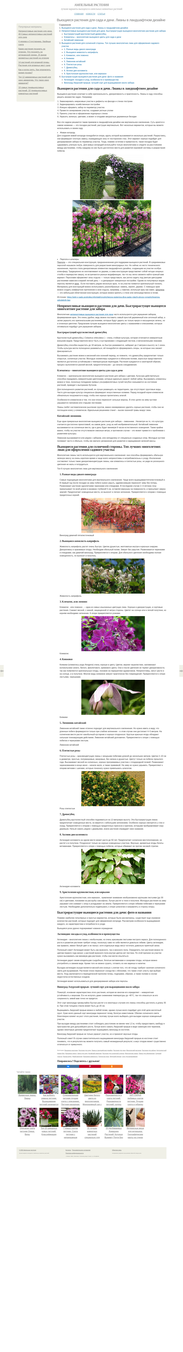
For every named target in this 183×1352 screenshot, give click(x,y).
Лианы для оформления (147, 1053)
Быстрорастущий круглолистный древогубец (85, 34)
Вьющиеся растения (71, 1050)
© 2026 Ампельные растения (27, 1150)
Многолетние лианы (131, 1053)
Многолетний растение (133, 1050)
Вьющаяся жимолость (90, 1056)
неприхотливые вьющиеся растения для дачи (91, 314)
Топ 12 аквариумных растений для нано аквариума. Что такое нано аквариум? (34, 80)
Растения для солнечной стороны (113, 1053)
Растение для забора (149, 1050)
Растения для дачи (119, 1050)
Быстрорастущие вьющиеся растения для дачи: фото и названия (92, 77)
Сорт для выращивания (130, 1056)
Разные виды (67, 1056)
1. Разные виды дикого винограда (80, 49)
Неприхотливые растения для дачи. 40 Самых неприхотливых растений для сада (35, 34)
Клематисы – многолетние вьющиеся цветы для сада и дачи (92, 37)
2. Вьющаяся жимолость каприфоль (81, 52)
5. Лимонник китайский (74, 61)
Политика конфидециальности (75, 1153)
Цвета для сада (82, 1053)
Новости (90, 13)
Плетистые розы (103, 1056)
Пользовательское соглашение (81, 1150)
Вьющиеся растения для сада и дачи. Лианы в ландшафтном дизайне (95, 28)
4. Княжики (69, 58)
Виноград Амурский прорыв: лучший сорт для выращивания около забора (99, 83)
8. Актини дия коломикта (75, 70)
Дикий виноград (77, 1056)
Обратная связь (116, 1150)
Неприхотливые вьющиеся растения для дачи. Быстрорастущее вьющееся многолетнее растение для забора (114, 31)
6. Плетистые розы (73, 64)
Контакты (68, 1150)
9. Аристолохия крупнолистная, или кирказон (85, 74)
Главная (78, 13)
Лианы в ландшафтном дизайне (102, 1050)
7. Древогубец (70, 67)
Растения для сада (85, 1050)
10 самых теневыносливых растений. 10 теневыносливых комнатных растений (32, 90)
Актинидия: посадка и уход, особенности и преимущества (91, 80)
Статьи (101, 13)
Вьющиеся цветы (71, 1053)
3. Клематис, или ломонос (76, 55)
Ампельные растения (91, 5)
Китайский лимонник (73, 40)
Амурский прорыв (115, 1056)
